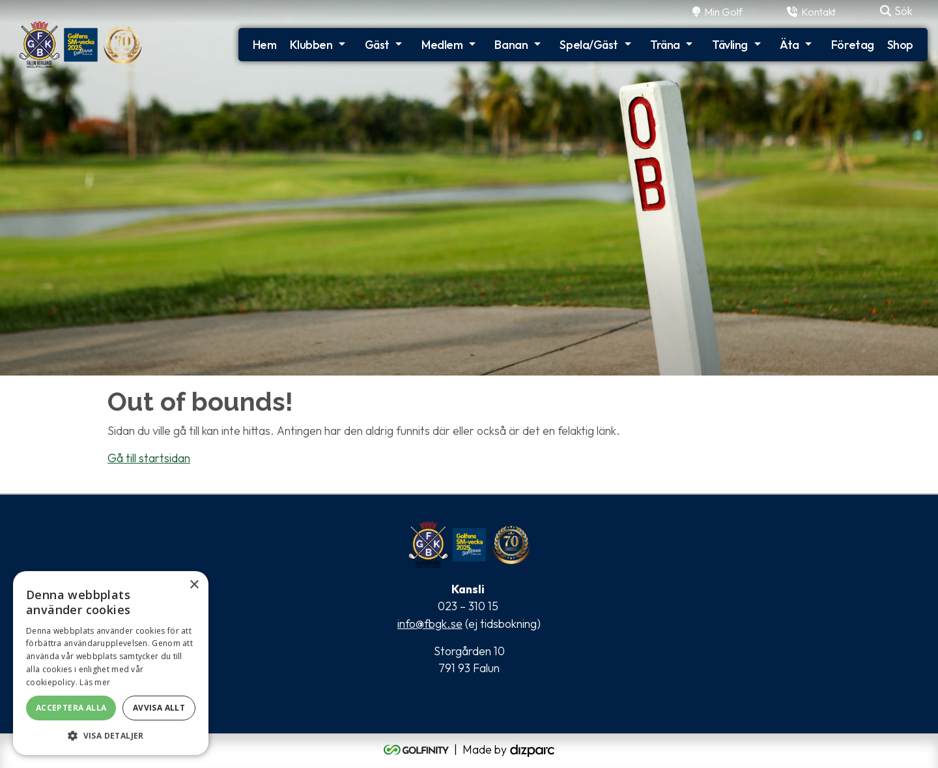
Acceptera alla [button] (71, 707)
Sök (896, 10)
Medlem (441, 44)
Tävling (730, 44)
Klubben (311, 44)
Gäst (377, 44)
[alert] (110, 663)
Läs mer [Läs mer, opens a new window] (94, 682)
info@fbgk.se (429, 623)
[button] (110, 735)
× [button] (194, 585)
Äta (789, 44)
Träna (665, 44)
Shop (900, 44)
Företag (852, 44)
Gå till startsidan (148, 457)
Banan (511, 44)
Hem (265, 44)
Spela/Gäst (589, 44)
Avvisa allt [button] (159, 707)
